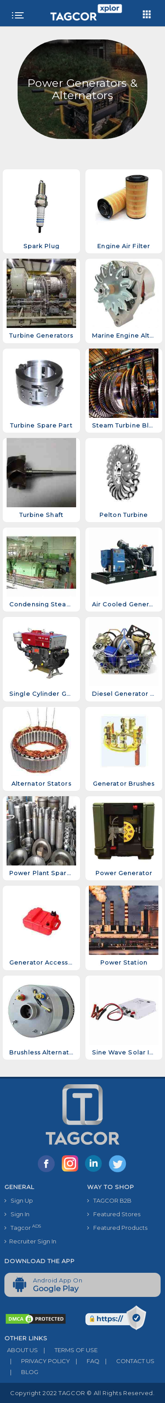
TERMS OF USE (68, 1349)
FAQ (84, 1360)
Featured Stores (113, 1214)
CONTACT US (126, 1360)
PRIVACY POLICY (37, 1360)
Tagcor (22, 1227)
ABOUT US (21, 1349)
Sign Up (18, 1200)
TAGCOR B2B (109, 1200)
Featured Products (117, 1227)
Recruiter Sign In (30, 1241)
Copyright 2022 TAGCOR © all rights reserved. (82, 1392)
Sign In (16, 1214)
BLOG (21, 1371)
